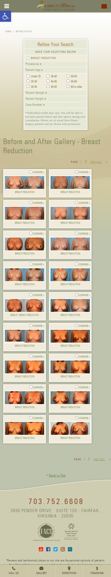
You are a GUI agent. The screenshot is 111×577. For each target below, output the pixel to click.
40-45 (54, 81)
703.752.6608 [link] (56, 502)
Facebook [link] (48, 549)
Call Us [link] (14, 573)
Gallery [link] (41, 573)
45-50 (54, 86)
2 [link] (85, 162)
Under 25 (36, 76)
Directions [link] (69, 573)
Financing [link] (97, 573)
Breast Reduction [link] (24, 192)
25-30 (34, 81)
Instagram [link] (63, 549)
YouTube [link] (41, 549)
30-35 (34, 86)
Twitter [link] (55, 549)
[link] (5, 16)
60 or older (76, 86)
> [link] (107, 162)
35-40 (54, 76)
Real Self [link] (70, 549)
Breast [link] (14, 315)
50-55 (74, 76)
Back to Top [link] (57, 475)
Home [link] (8, 31)
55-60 (74, 81)
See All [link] (96, 162)
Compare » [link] (38, 172)
